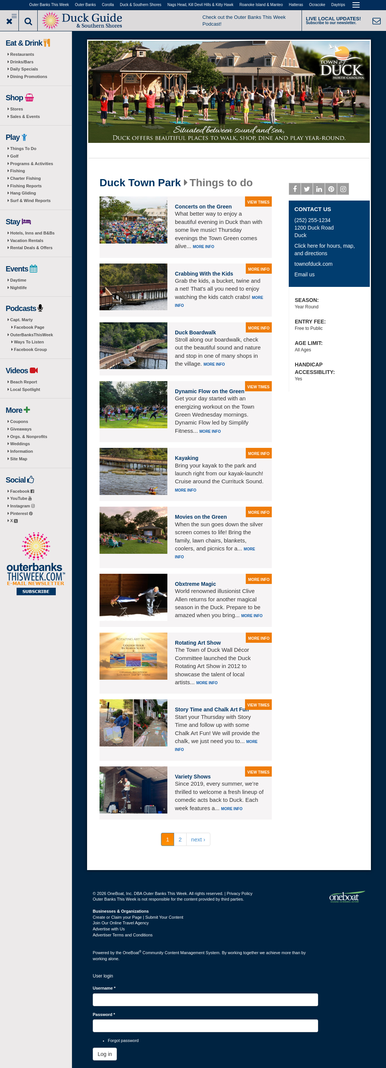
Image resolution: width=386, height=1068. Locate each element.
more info (259, 269)
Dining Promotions (28, 76)
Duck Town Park (140, 182)
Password (104, 1014)
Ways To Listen (29, 342)
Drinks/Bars (22, 62)
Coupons (19, 421)
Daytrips (338, 5)
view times (258, 202)
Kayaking (186, 458)
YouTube (21, 498)
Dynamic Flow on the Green (209, 391)
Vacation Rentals (26, 240)
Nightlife (18, 287)
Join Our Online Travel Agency (121, 923)
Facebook (22, 491)
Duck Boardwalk (195, 332)
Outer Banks (85, 5)
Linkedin (319, 190)
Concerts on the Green (203, 207)
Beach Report (23, 382)
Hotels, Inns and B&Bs (32, 233)
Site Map (18, 459)
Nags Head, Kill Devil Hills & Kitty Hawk (200, 5)
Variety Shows (193, 777)
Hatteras (296, 5)
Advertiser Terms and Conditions (123, 935)
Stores (16, 109)
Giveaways (21, 429)
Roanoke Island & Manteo (261, 5)
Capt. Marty (21, 319)
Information (21, 451)
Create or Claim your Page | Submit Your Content (138, 917)
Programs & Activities (31, 163)
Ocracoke (317, 5)
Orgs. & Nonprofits (28, 436)
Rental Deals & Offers (31, 247)
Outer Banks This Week (49, 5)
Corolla (108, 5)
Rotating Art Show (198, 643)
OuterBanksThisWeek (31, 335)
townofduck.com (313, 264)
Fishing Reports (26, 186)
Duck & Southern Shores (140, 5)
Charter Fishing (25, 178)
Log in (105, 1054)
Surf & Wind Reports (30, 200)
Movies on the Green (201, 517)
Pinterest (21, 513)
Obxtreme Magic (195, 584)
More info (203, 247)
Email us (304, 274)
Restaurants (22, 54)
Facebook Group (30, 349)
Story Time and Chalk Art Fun (212, 709)
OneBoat (132, 952)
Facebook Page (29, 327)
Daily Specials (24, 69)
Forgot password (123, 1040)
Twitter (307, 190)
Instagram (22, 506)
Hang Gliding (23, 193)
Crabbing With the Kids (204, 274)
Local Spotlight (25, 389)
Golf (14, 156)
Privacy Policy (239, 893)
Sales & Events (25, 116)
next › (198, 839)
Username (104, 988)
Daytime (18, 280)
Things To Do (23, 148)
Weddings (20, 443)
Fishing (17, 171)
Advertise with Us (109, 929)
